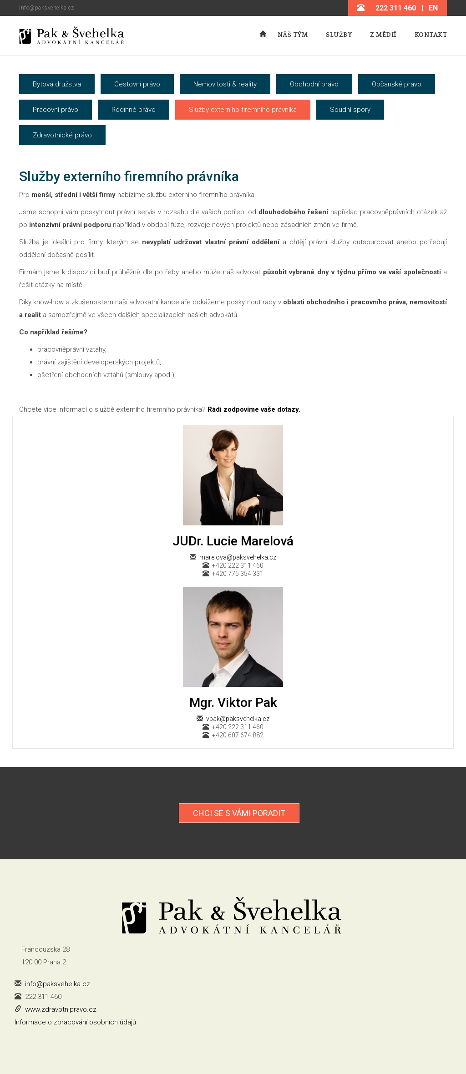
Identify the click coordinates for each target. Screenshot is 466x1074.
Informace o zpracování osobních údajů (75, 1022)
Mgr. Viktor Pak (233, 702)
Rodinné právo (133, 110)
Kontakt (431, 35)
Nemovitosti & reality (225, 84)
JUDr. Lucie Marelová (233, 541)
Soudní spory (350, 110)
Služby (339, 35)
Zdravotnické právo (62, 135)
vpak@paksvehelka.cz (237, 718)
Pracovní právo (55, 110)
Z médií (383, 35)
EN (433, 8)
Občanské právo (396, 84)
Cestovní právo (137, 84)
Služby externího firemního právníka (243, 110)
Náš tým (293, 35)
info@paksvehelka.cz (46, 8)
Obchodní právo (314, 84)
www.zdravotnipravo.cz (60, 1009)
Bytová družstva (57, 84)
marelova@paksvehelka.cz (237, 557)
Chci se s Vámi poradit (239, 813)
